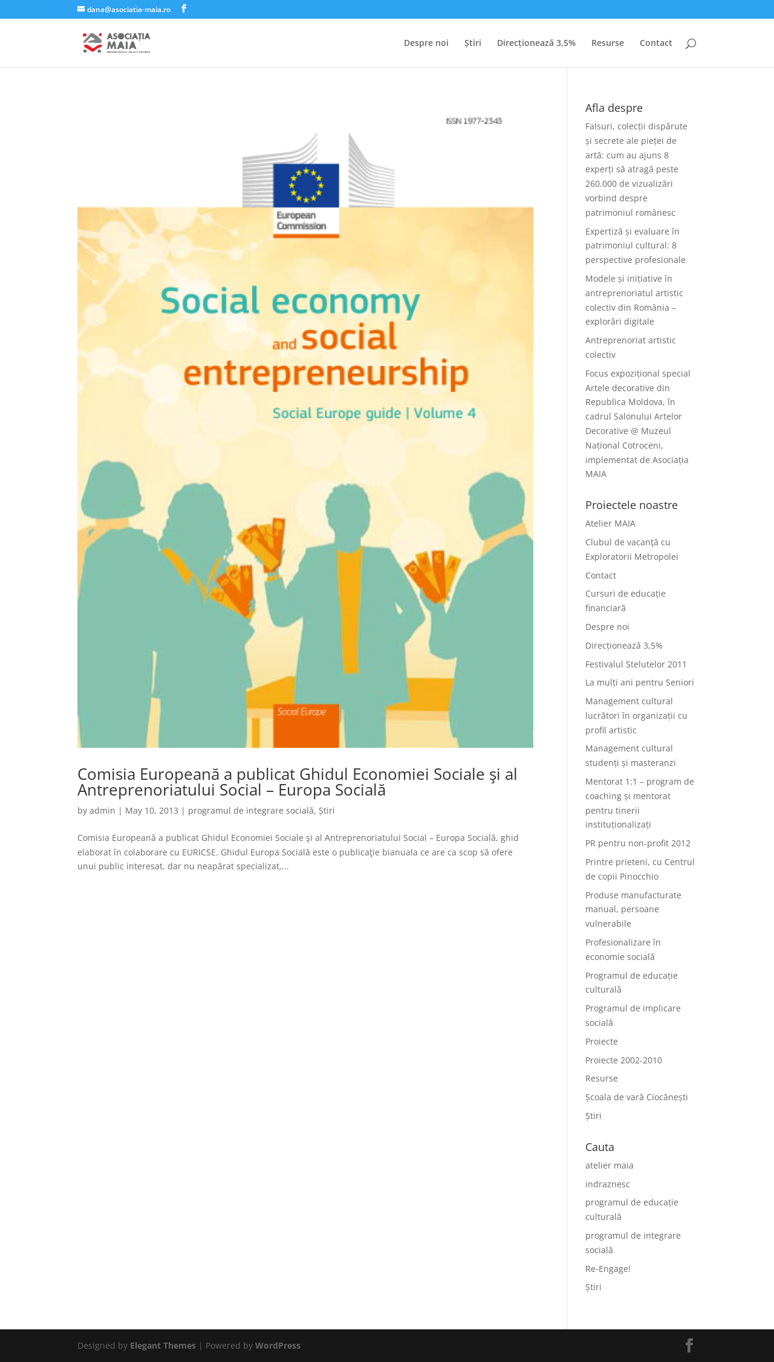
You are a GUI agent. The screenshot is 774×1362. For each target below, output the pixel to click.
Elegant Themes (163, 1345)
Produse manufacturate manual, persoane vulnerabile (633, 909)
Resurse (607, 43)
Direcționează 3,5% (536, 43)
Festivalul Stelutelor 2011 (636, 664)
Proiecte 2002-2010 (623, 1060)
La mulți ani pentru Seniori (639, 682)
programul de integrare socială (251, 810)
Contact (656, 43)
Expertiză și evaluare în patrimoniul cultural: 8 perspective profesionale (635, 245)
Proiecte (601, 1041)
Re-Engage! (608, 1268)
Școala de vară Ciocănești (636, 1097)
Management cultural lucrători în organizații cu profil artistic (636, 715)
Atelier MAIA (610, 523)
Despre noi (426, 43)
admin (102, 810)
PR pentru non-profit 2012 (638, 843)
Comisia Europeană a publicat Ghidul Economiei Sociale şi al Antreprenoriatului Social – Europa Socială (297, 781)
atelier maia (609, 1165)
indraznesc (607, 1184)
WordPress (278, 1345)
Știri (472, 43)
